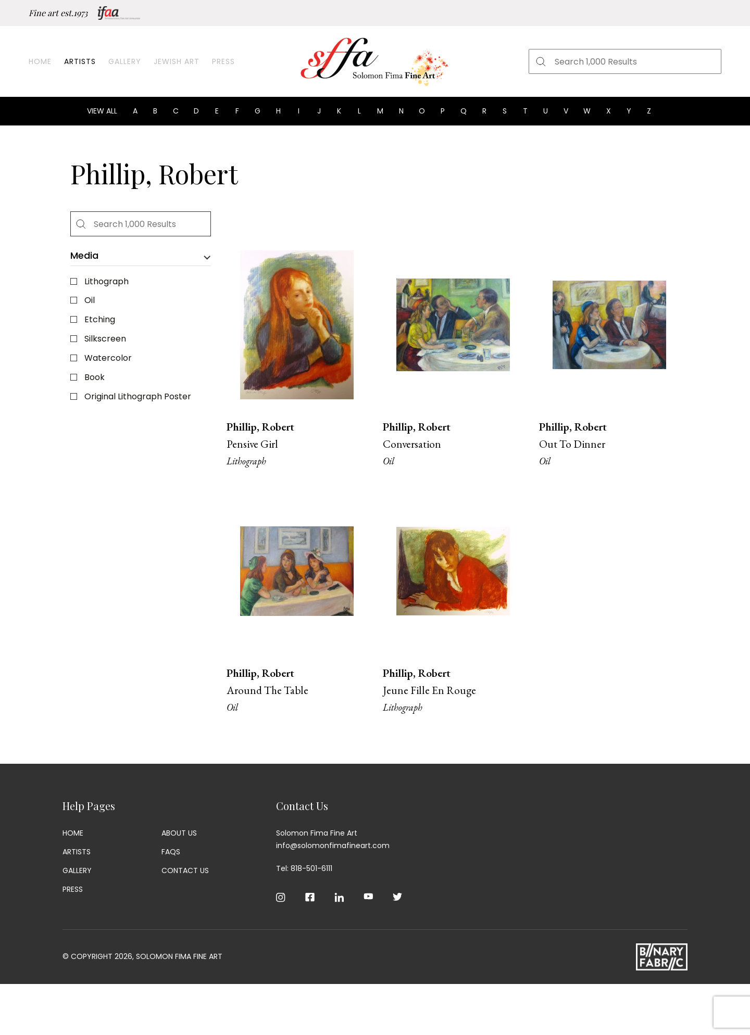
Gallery (124, 61)
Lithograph (106, 281)
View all (102, 111)
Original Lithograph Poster (137, 396)
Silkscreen (105, 339)
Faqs (170, 852)
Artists (80, 61)
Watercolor (108, 358)
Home (40, 61)
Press (223, 61)
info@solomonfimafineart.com (333, 845)
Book (94, 377)
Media (84, 256)
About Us (179, 833)
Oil (89, 300)
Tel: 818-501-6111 (304, 868)
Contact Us (185, 870)
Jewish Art (176, 61)
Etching (99, 319)
